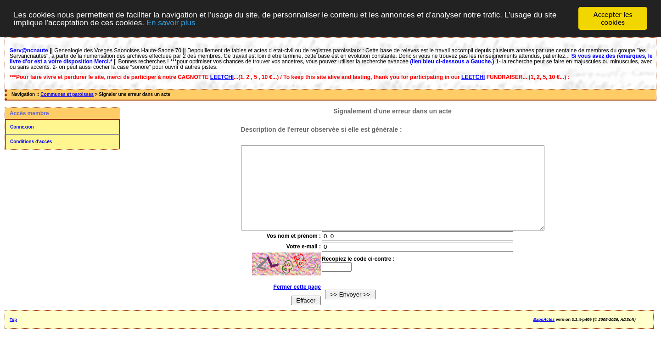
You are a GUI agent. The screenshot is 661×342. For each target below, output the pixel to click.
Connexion (22, 126)
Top (13, 336)
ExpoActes (544, 336)
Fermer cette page (288, 303)
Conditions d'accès (31, 141)
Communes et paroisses (67, 94)
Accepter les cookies (613, 18)
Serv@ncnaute (29, 50)
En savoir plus (171, 22)
